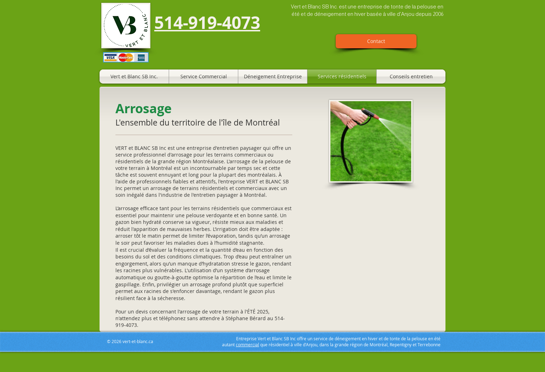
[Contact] (376, 41)
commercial (247, 344)
